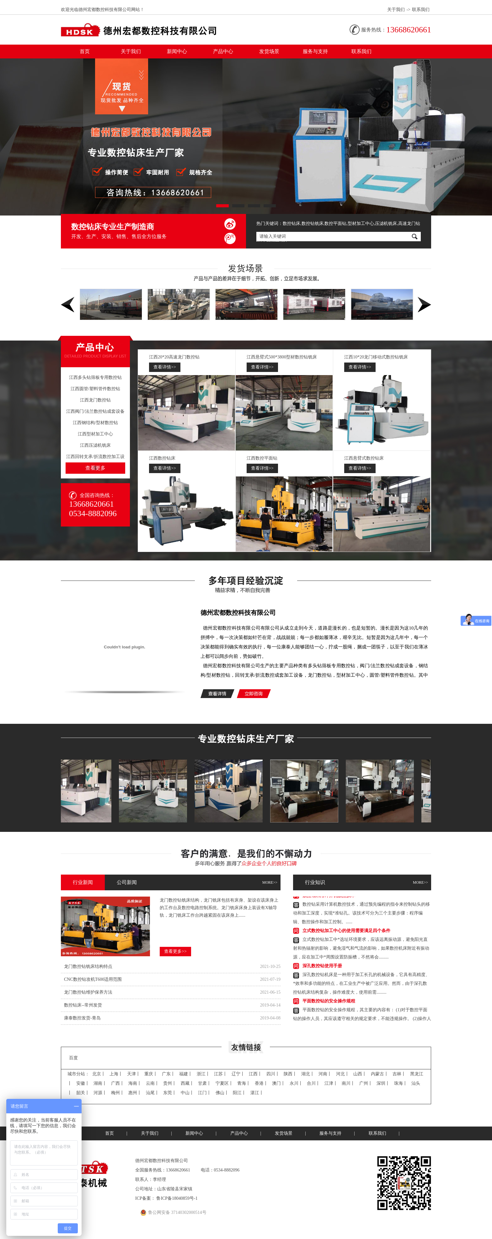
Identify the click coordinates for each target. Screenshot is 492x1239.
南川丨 (348, 1083)
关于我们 (396, 9)
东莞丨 (169, 1092)
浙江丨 (203, 1074)
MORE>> (269, 882)
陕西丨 (290, 1074)
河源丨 (100, 1092)
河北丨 (342, 1074)
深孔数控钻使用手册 (322, 966)
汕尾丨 (152, 1092)
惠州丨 (135, 1092)
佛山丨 (222, 1092)
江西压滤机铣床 (95, 445)
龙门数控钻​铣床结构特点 (88, 966)
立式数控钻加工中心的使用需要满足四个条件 (346, 931)
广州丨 (365, 1083)
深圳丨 (383, 1083)
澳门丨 (278, 1083)
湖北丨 (307, 1074)
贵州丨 (169, 1083)
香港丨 (261, 1083)
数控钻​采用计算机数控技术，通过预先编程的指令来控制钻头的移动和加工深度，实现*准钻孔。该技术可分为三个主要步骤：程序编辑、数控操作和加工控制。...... (361, 914)
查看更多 (95, 468)
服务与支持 (315, 51)
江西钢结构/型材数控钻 (95, 422)
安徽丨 (82, 1083)
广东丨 (168, 1074)
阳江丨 (239, 1092)
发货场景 (269, 51)
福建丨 (185, 1074)
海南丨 (135, 1083)
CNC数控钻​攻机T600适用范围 (93, 979)
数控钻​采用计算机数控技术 (328, 896)
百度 (73, 1058)
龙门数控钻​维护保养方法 (88, 992)
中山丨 (187, 1092)
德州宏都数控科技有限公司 (238, 612)
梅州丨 (117, 1092)
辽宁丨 (238, 1074)
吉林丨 (399, 1074)
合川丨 (313, 1083)
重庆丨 (151, 1074)
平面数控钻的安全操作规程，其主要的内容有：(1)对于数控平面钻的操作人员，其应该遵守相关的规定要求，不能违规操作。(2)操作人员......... (362, 1019)
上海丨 (116, 1074)
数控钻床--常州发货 (83, 1005)
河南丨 (325, 1074)
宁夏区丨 (224, 1083)
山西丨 (359, 1074)
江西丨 (255, 1074)
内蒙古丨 (379, 1074)
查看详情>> (164, 367)
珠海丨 (400, 1083)
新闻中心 (177, 51)
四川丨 (273, 1074)
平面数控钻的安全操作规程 (328, 1002)
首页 (85, 51)
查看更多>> (175, 951)
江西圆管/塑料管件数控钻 (95, 388)
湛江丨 (257, 1092)
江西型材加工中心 (95, 434)
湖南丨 (100, 1083)
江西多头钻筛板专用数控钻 (95, 377)
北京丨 (98, 1074)
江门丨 (204, 1092)
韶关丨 (82, 1092)
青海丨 (243, 1083)
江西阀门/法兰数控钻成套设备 (95, 411)
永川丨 (296, 1083)
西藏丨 (187, 1083)
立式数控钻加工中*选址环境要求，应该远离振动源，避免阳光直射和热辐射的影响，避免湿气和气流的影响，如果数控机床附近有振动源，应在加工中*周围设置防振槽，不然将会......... (361, 949)
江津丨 (331, 1083)
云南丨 (152, 1083)
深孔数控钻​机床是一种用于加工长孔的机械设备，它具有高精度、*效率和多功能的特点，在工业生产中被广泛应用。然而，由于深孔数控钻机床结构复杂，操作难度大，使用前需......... (361, 984)
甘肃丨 (204, 1083)
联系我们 (421, 9)
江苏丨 (220, 1074)
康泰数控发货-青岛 (82, 1018)
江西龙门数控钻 (95, 400)
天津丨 (133, 1074)
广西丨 (117, 1083)
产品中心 (223, 51)
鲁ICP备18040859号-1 (176, 1198)
